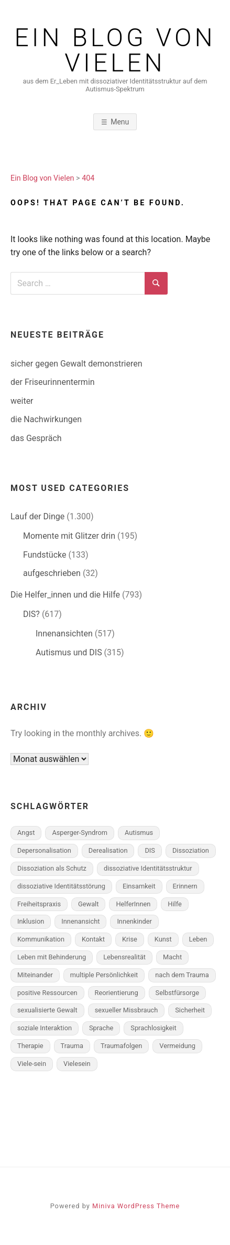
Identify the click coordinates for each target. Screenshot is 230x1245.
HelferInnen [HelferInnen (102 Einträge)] (133, 904)
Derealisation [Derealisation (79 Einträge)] (108, 850)
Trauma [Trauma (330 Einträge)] (72, 1046)
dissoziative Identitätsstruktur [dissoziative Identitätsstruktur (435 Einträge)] (148, 868)
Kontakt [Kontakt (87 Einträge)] (93, 939)
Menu (120, 122)
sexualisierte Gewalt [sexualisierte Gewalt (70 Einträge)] (47, 1010)
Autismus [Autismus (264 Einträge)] (139, 832)
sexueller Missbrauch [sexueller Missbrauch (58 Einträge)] (126, 1010)
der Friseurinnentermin (52, 382)
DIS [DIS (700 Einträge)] (150, 850)
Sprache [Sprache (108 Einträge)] (101, 1028)
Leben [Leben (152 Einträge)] (198, 939)
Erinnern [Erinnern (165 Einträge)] (185, 886)
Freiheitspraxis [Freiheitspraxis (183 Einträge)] (39, 904)
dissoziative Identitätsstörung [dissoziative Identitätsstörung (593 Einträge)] (61, 886)
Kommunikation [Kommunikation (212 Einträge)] (40, 939)
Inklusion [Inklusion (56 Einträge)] (30, 921)
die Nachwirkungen (46, 419)
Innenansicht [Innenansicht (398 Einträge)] (80, 921)
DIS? (31, 614)
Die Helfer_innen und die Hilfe (65, 595)
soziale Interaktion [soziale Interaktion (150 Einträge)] (44, 1028)
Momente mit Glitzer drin (69, 536)
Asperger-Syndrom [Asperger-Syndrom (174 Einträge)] (79, 832)
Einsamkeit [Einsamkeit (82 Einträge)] (139, 886)
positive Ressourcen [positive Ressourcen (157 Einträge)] (47, 993)
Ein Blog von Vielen (115, 50)
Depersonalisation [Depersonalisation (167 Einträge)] (44, 850)
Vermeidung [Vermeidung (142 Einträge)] (177, 1046)
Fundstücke (44, 555)
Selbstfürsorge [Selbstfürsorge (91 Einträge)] (177, 993)
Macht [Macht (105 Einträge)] (172, 957)
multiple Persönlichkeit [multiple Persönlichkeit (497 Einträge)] (104, 975)
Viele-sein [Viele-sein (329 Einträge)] (31, 1064)
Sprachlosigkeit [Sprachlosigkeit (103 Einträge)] (153, 1028)
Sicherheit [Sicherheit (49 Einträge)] (190, 1010)
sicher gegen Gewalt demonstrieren (76, 364)
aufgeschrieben (52, 573)
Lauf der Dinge (37, 516)
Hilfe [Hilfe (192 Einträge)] (174, 904)
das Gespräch (36, 438)
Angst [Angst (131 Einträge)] (26, 832)
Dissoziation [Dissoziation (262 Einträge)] (190, 850)
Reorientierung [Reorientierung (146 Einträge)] (116, 993)
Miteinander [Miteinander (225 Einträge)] (35, 975)
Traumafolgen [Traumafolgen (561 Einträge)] (121, 1046)
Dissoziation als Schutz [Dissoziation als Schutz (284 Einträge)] (51, 868)
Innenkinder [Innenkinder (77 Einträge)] (134, 921)
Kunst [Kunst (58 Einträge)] (163, 939)
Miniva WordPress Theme (136, 1206)
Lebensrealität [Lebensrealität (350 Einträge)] (124, 957)
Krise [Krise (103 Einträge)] (129, 939)
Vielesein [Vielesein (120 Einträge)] (77, 1064)
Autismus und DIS (69, 652)
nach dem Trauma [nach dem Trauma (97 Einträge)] (182, 975)
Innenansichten (64, 634)
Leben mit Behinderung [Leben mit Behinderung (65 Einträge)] (51, 957)
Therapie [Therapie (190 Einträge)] (30, 1046)
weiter (22, 401)
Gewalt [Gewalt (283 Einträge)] (88, 904)
